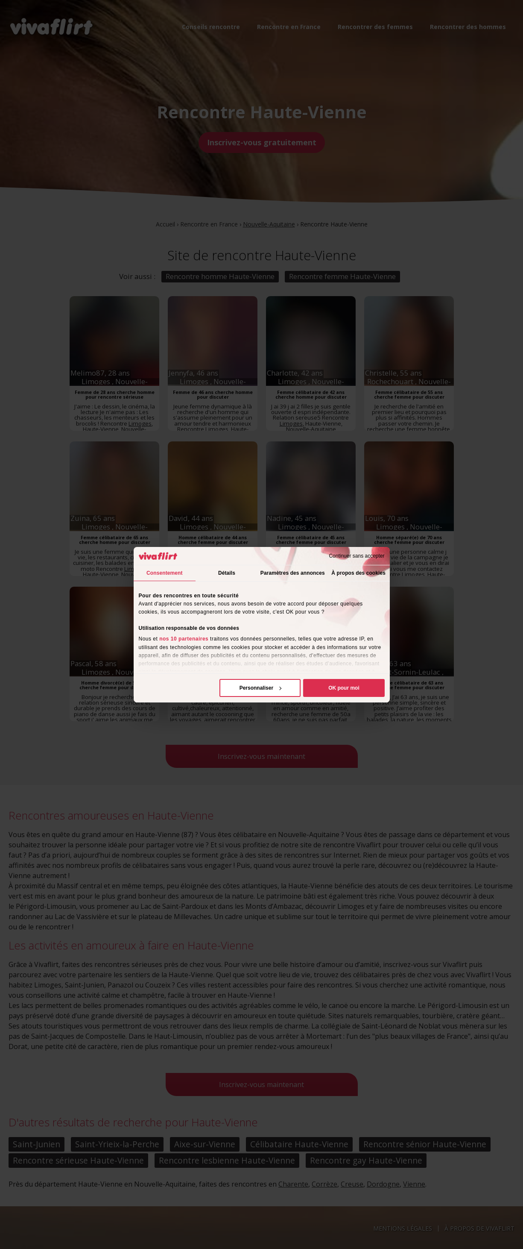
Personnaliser (261, 688)
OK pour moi (343, 688)
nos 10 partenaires (183, 639)
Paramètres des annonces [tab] (292, 573)
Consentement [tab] (164, 573)
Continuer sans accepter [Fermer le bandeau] (356, 556)
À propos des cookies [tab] (358, 573)
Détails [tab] (226, 573)
